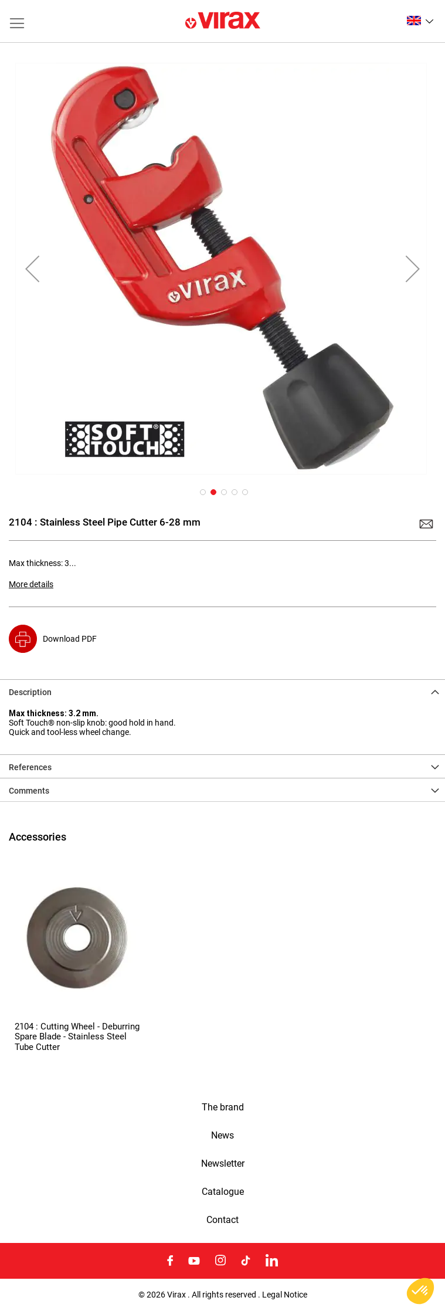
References (30, 767)
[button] (420, 20)
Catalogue (223, 1192)
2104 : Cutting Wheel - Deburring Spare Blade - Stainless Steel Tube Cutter (77, 1036)
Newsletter (222, 1163)
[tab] (222, 691)
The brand (223, 1107)
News (222, 1135)
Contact (222, 1220)
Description (30, 692)
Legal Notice (284, 1294)
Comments (29, 790)
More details (31, 584)
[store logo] (222, 21)
